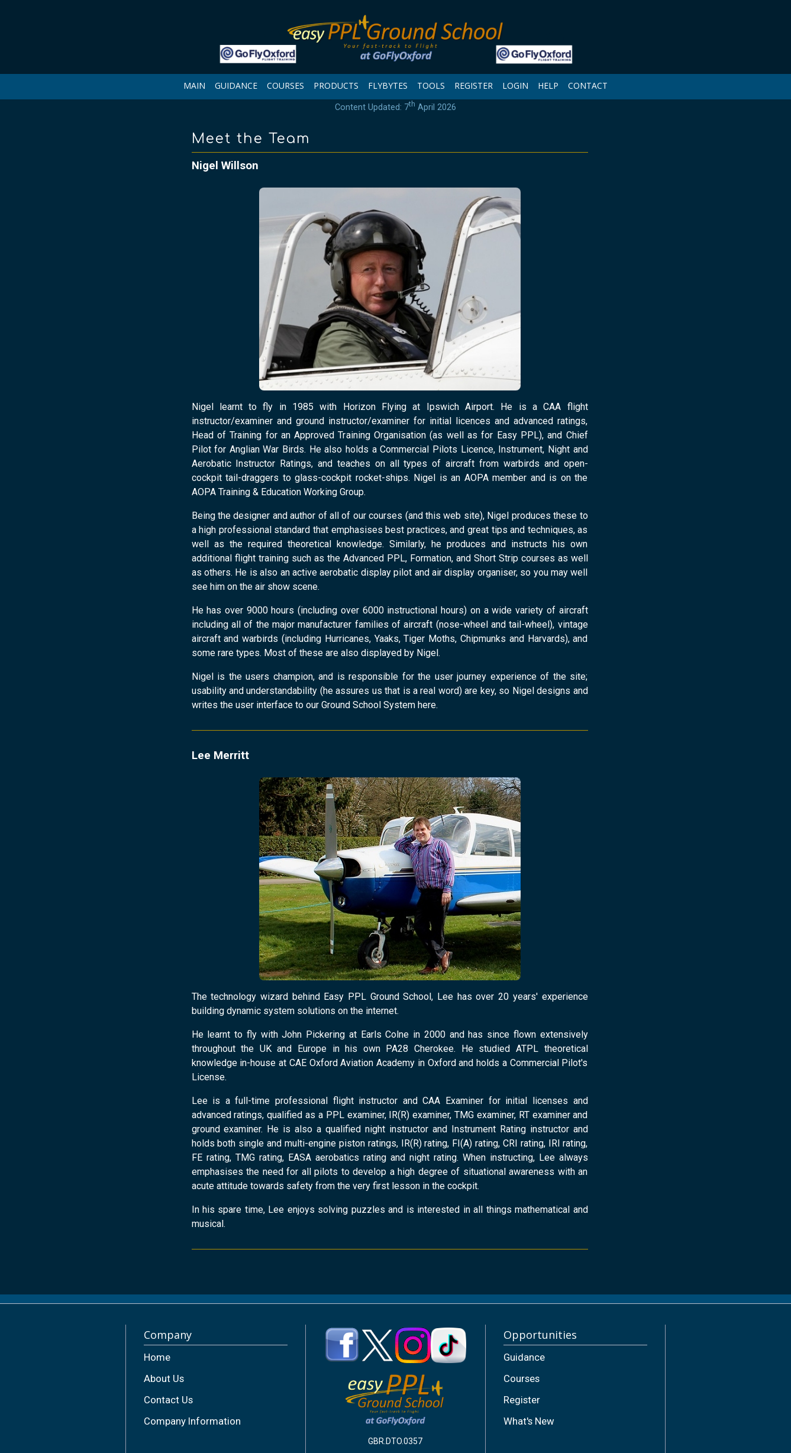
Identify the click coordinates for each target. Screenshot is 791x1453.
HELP (548, 85)
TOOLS (431, 85)
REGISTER (473, 85)
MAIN (194, 85)
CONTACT (588, 85)
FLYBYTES (388, 85)
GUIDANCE (236, 85)
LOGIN (515, 85)
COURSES (285, 85)
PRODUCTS (336, 85)
